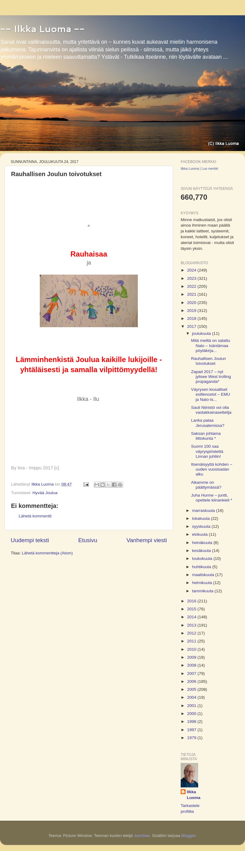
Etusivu (87, 540)
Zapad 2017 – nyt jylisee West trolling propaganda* (211, 376)
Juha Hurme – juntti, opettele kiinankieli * (211, 497)
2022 (192, 286)
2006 (192, 681)
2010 (192, 649)
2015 (192, 609)
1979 (192, 737)
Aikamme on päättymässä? (206, 485)
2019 (192, 310)
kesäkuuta (202, 550)
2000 (192, 713)
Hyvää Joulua (45, 492)
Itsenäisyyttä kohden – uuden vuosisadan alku (211, 469)
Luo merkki (210, 168)
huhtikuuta (202, 566)
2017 (192, 326)
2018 (192, 318)
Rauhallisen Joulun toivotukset (208, 361)
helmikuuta (202, 582)
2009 (192, 657)
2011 (192, 641)
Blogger (188, 835)
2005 (192, 689)
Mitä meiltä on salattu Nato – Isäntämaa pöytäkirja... (210, 345)
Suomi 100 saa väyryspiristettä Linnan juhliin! (207, 451)
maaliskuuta (203, 574)
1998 (192, 721)
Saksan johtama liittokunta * (206, 436)
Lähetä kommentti (35, 516)
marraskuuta (204, 510)
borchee (142, 835)
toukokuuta (202, 558)
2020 (192, 302)
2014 (192, 617)
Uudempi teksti (30, 540)
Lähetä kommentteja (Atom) (47, 553)
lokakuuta (201, 518)
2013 (192, 625)
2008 (192, 665)
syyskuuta (202, 526)
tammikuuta (203, 591)
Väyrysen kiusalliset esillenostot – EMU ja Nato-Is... (210, 394)
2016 (192, 601)
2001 (192, 705)
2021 (192, 294)
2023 (192, 278)
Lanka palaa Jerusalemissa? (207, 422)
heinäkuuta (202, 542)
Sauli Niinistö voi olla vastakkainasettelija (211, 410)
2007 (192, 673)
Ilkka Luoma (190, 168)
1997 (192, 729)
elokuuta (200, 534)
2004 (192, 697)
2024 (192, 270)
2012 (192, 633)
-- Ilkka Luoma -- (42, 28)
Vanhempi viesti (146, 540)
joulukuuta (202, 333)
